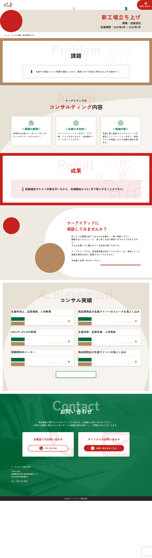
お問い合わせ (145, 6)
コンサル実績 (73, 529)
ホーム (70, 524)
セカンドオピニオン (95, 536)
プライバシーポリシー (132, 534)
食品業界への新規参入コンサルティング (103, 532)
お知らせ (126, 524)
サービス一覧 (91, 524)
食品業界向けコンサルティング (99, 528)
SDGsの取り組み (74, 538)
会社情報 (71, 534)
